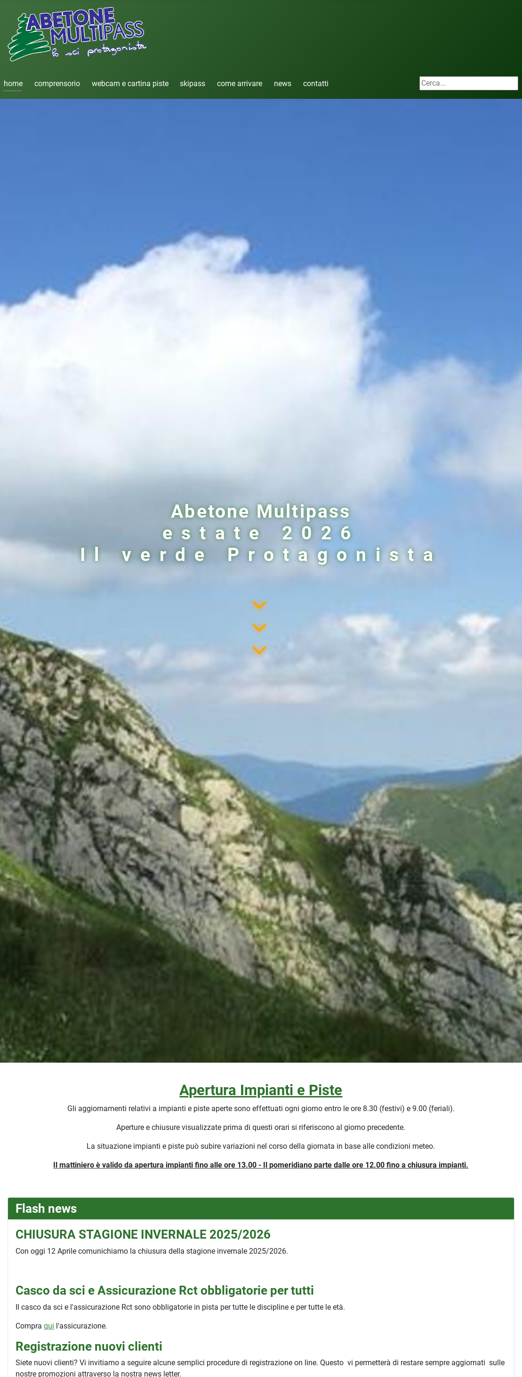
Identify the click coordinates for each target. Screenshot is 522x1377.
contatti (316, 83)
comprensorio (57, 83)
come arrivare (239, 83)
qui (49, 1325)
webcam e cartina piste (130, 83)
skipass (192, 83)
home (13, 83)
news (282, 83)
